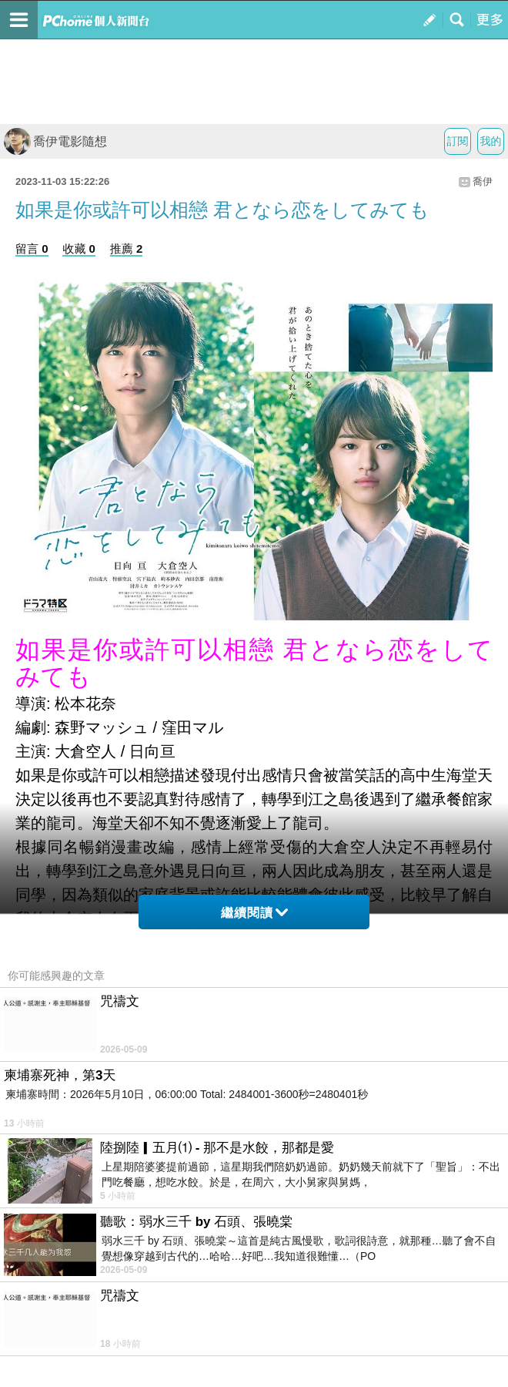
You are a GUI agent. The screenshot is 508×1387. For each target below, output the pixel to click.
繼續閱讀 (254, 913)
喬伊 (483, 181)
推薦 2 (126, 248)
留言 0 (31, 248)
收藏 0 (78, 248)
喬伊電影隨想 (55, 141)
